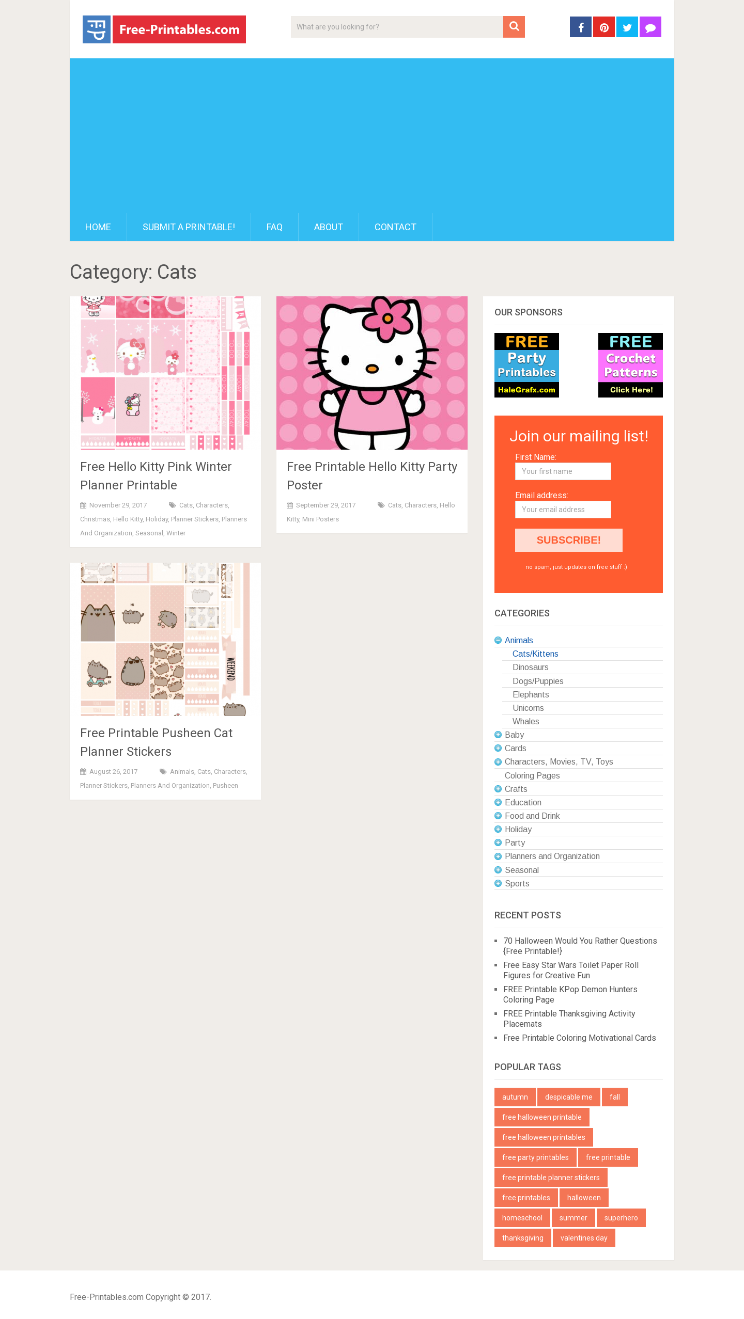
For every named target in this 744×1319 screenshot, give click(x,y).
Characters (212, 505)
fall (615, 1097)
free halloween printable (542, 1117)
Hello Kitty (128, 519)
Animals (182, 771)
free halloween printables (543, 1137)
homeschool (522, 1218)
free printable (608, 1157)
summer (573, 1218)
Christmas (95, 519)
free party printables (535, 1157)
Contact (395, 226)
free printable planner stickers (551, 1177)
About (328, 226)
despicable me (569, 1097)
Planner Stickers (195, 519)
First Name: (535, 457)
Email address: (541, 495)
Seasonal (149, 533)
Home (98, 226)
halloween (584, 1198)
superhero (621, 1218)
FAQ (275, 226)
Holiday (157, 519)
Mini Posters (320, 519)
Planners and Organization (170, 785)
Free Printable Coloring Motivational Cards (579, 1038)
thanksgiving (523, 1238)
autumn (515, 1097)
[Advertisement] (372, 135)
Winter (175, 533)
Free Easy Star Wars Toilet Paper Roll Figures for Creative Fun (571, 970)
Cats (186, 505)
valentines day (584, 1238)
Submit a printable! (189, 226)
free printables (526, 1198)
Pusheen (225, 785)
